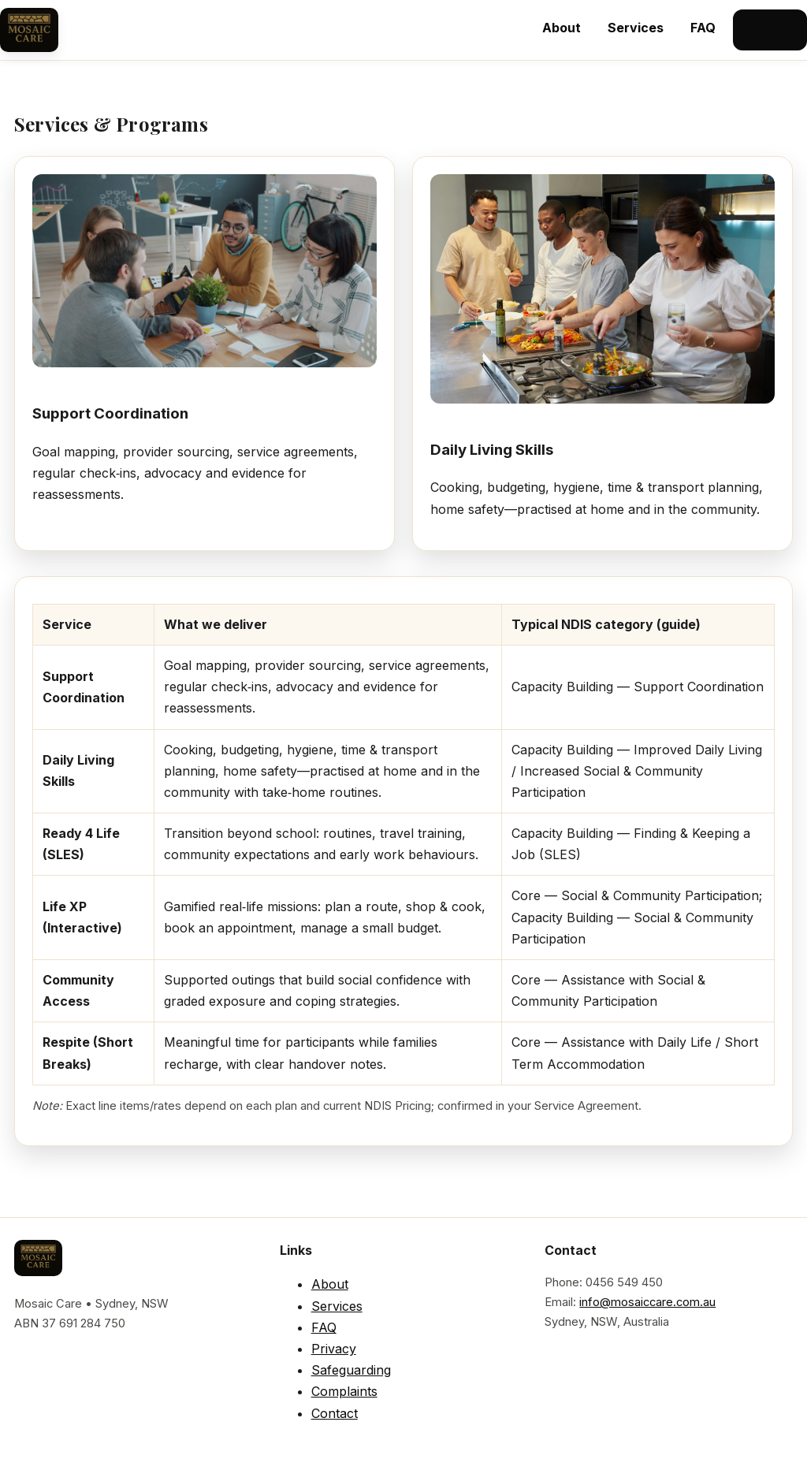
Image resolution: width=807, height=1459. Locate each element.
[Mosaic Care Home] (29, 30)
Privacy (333, 1349)
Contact (334, 1413)
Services (337, 1306)
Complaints (344, 1391)
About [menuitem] (561, 27)
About (329, 1284)
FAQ (324, 1327)
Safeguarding (351, 1370)
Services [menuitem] (636, 27)
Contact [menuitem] (770, 29)
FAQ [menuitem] (703, 27)
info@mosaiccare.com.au (647, 1302)
